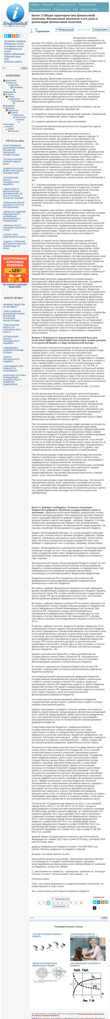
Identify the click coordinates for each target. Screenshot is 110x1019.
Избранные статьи (14, 44)
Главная (34, 4)
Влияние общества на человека (14, 305)
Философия (8, 124)
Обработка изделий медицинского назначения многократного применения (14, 216)
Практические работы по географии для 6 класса (12, 328)
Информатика (9, 92)
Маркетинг (15, 99)
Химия (11, 129)
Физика (21, 119)
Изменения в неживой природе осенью (13, 350)
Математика (18, 101)
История (9, 94)
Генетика (14, 85)
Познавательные (88, 4)
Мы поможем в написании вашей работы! (45, 1015)
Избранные (48, 4)
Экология (14, 131)
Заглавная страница (15, 41)
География (18, 87)
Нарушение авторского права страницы (91, 1014)
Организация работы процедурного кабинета (11, 181)
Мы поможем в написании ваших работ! (15, 285)
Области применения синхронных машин (44, 964)
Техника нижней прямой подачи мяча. (12, 161)
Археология (10, 80)
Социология (18, 115)
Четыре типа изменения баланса (14, 235)
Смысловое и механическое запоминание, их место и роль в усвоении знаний (13, 193)
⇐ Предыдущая (65, 29)
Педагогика (13, 110)
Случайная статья (13, 46)
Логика (11, 96)
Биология (12, 83)
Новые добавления (14, 54)
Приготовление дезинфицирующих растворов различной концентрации (14, 150)
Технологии (20, 117)
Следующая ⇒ (101, 29)
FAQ (6, 59)
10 (81, 903)
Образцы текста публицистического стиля (14, 227)
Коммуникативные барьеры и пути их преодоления (13, 205)
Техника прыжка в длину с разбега (47, 935)
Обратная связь (12, 56)
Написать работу (13, 61)
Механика (10, 108)
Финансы (9, 126)
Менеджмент (9, 106)
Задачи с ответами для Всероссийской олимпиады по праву (14, 244)
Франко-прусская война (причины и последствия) (13, 170)
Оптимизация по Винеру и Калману (85, 964)
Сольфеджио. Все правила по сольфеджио (13, 368)
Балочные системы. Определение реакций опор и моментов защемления (14, 380)
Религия (14, 113)
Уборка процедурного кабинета (11, 359)
